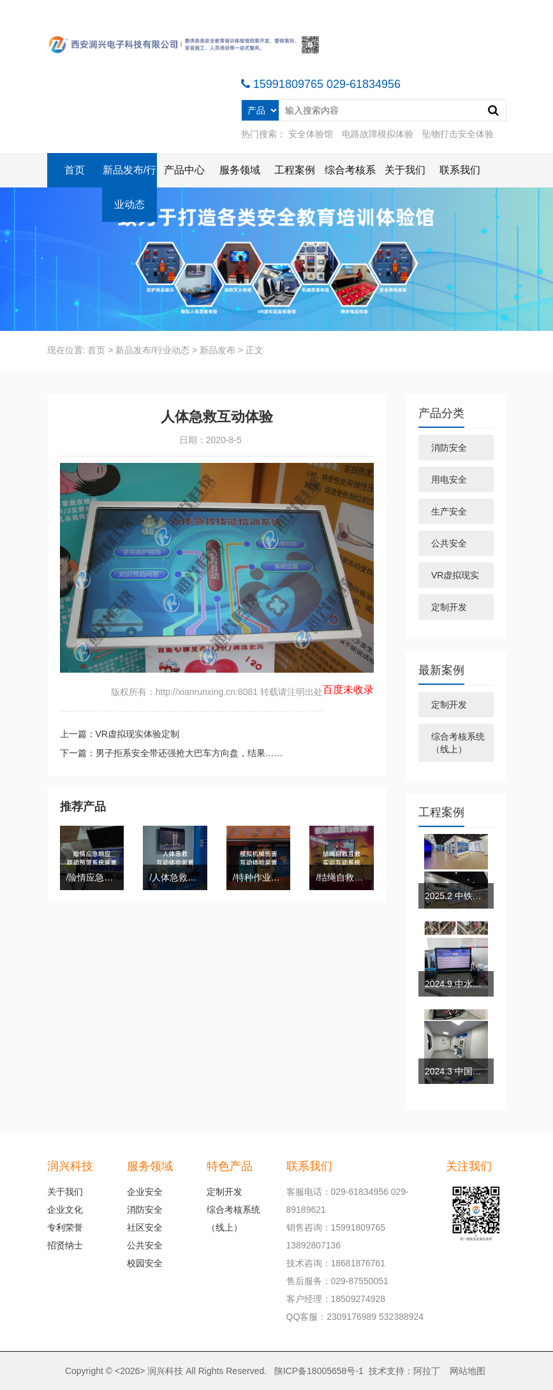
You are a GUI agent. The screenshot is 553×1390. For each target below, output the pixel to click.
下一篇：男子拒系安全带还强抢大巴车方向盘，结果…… (171, 753)
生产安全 (449, 511)
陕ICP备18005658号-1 (319, 1371)
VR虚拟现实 (455, 575)
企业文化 (65, 1209)
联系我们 (459, 170)
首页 (74, 170)
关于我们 (405, 170)
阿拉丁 (426, 1371)
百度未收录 (348, 689)
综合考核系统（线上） (458, 742)
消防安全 (449, 448)
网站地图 (467, 1371)
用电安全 (449, 479)
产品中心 (184, 170)
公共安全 (449, 543)
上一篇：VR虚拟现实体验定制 (119, 734)
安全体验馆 (310, 134)
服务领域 (239, 170)
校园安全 (145, 1263)
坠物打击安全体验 (458, 134)
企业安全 (145, 1192)
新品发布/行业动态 (129, 187)
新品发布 (217, 350)
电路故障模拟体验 (377, 134)
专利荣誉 (65, 1227)
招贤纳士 (65, 1245)
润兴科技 (165, 1371)
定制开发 (449, 607)
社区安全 (145, 1227)
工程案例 (294, 170)
